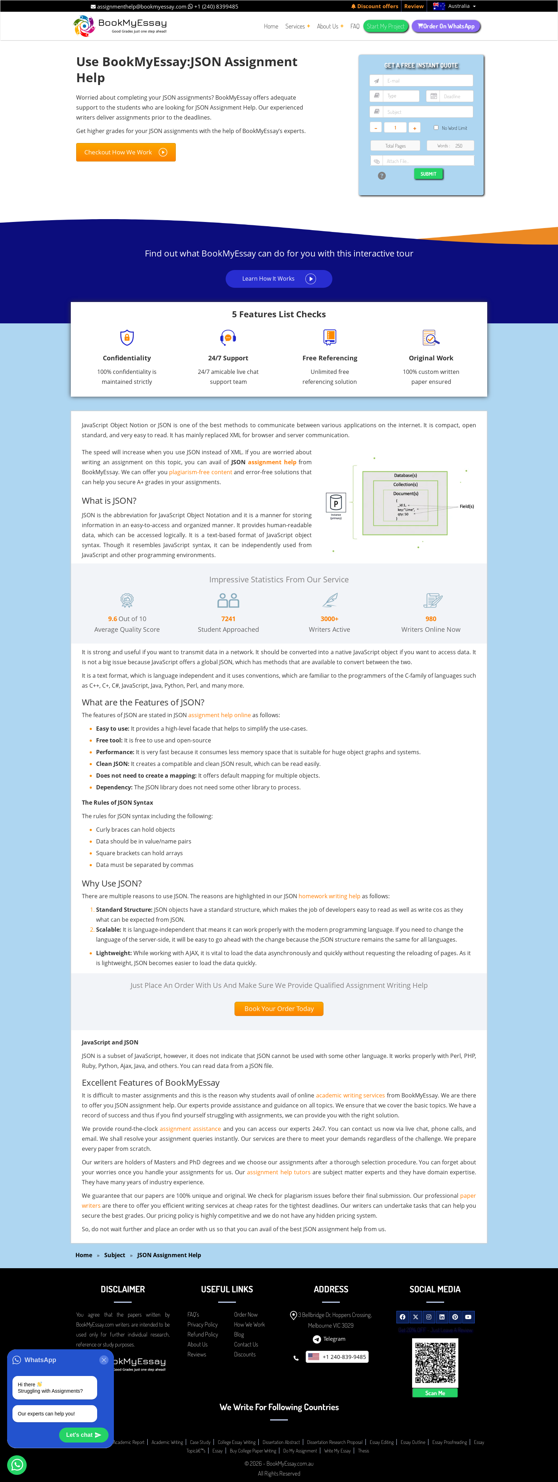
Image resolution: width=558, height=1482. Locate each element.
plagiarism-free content (200, 472)
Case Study (200, 1442)
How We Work (249, 1324)
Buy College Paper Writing (253, 1450)
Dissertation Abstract (281, 1442)
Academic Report (128, 1442)
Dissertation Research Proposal (335, 1442)
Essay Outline (413, 1442)
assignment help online (219, 715)
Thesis (363, 1450)
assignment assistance (190, 1129)
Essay (217, 1450)
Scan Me (435, 1393)
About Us (197, 1344)
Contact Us (246, 1344)
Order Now (246, 1314)
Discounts (245, 1354)
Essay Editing (382, 1442)
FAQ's (193, 1314)
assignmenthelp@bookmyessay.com (138, 6)
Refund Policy (203, 1334)
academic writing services (350, 1095)
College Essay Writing (237, 1442)
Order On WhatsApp (446, 26)
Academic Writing (167, 1442)
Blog (239, 1334)
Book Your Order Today (279, 1008)
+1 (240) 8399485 (213, 6)
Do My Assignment (300, 1450)
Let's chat (83, 1435)
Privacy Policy (203, 1324)
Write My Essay (337, 1450)
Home (83, 1255)
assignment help (272, 462)
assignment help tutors (278, 1172)
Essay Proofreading (449, 1442)
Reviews (197, 1354)
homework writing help (329, 896)
